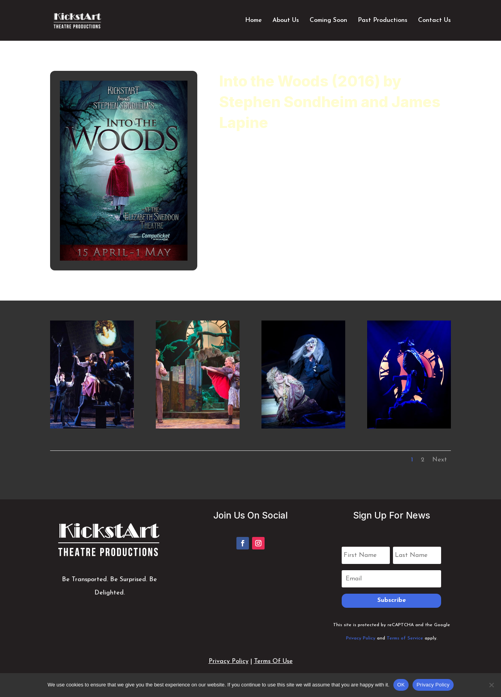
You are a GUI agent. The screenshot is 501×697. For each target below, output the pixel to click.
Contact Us (434, 20)
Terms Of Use (273, 661)
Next (439, 460)
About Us (285, 20)
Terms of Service (405, 638)
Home (253, 20)
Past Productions (382, 20)
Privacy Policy (360, 638)
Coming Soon (328, 20)
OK (401, 685)
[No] (491, 685)
